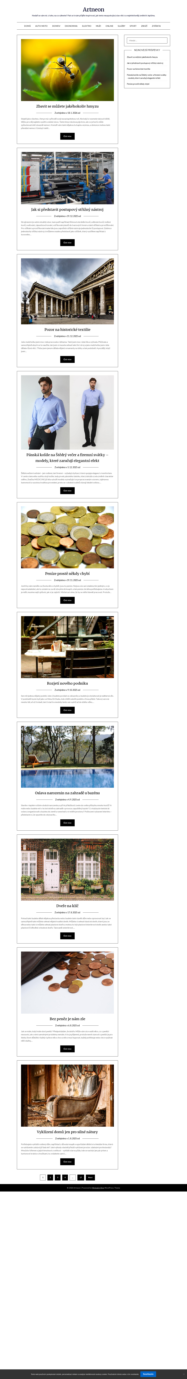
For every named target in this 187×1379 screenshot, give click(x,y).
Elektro (86, 26)
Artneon (93, 9)
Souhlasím (148, 1374)
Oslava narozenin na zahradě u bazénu (67, 793)
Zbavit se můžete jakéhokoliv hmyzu (67, 106)
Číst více (67, 136)
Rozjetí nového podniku (67, 683)
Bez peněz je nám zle (67, 1019)
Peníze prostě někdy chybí (67, 573)
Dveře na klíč (67, 906)
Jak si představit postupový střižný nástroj (67, 209)
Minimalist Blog (98, 1189)
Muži (98, 26)
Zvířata (156, 26)
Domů (27, 26)
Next (90, 1179)
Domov (56, 26)
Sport (133, 26)
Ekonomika (71, 26)
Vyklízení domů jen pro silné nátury (67, 1132)
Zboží (144, 26)
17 (81, 1179)
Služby (121, 26)
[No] (183, 1374)
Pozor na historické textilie (67, 329)
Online (109, 26)
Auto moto (41, 26)
